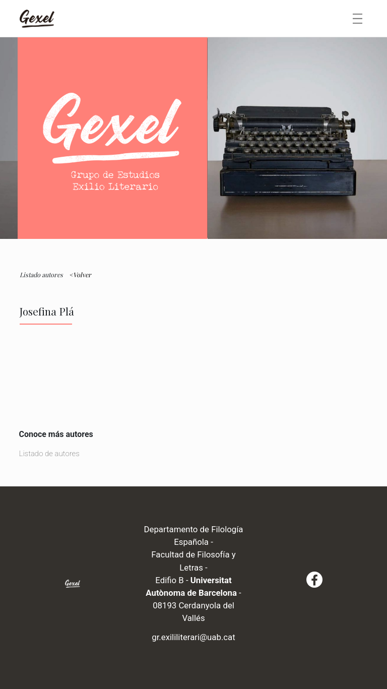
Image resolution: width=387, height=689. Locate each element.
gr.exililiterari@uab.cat (193, 637)
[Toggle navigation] (357, 18)
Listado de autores (49, 453)
